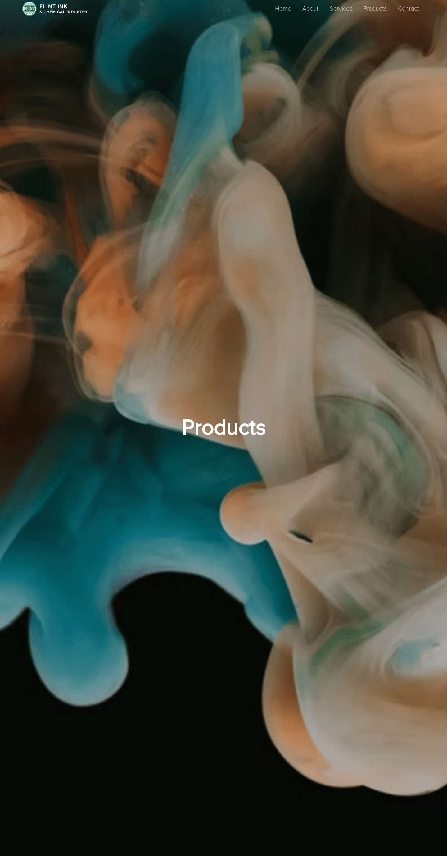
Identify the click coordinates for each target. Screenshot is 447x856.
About (310, 8)
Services (341, 8)
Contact (408, 8)
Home (283, 8)
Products (375, 8)
